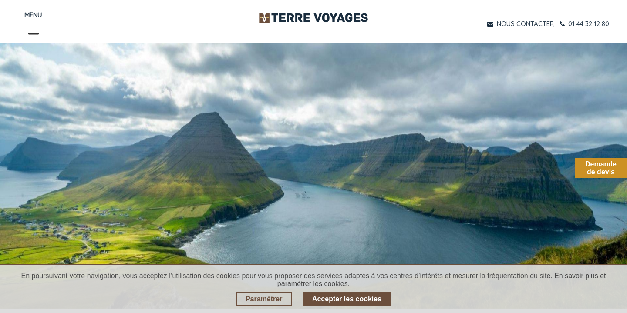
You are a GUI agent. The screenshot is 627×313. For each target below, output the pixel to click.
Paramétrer (264, 299)
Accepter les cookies (346, 299)
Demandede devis (601, 168)
